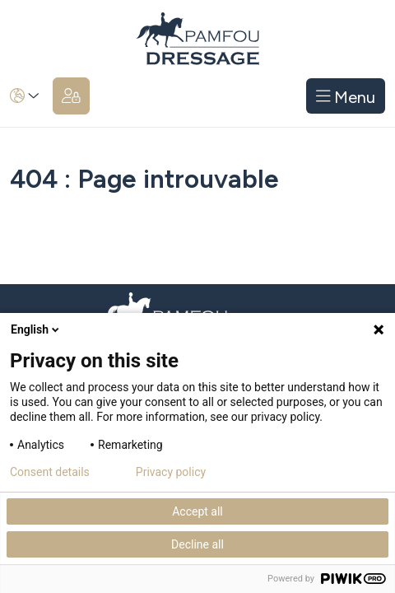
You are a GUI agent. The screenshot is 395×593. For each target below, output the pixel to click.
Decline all (197, 544)
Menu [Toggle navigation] (346, 96)
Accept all (197, 511)
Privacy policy (171, 472)
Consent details (50, 472)
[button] (25, 96)
